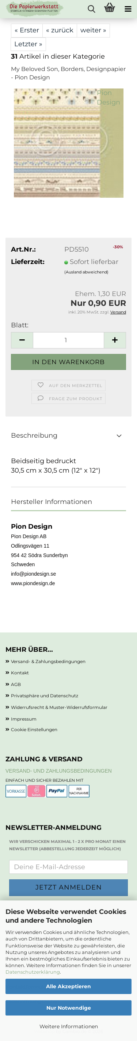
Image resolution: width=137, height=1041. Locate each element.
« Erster (27, 30)
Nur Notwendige (68, 1008)
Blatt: (19, 325)
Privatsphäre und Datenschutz (44, 695)
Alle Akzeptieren (68, 986)
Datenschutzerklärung (32, 972)
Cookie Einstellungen (34, 729)
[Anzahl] (68, 340)
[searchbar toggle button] (91, 9)
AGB (16, 684)
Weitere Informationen (68, 1026)
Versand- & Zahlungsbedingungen (48, 661)
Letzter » (28, 44)
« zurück (59, 30)
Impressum (24, 719)
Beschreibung (34, 435)
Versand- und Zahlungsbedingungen (58, 771)
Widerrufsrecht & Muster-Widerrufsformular (59, 707)
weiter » (93, 30)
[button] (22, 340)
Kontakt (20, 672)
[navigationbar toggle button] (128, 9)
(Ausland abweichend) (86, 272)
